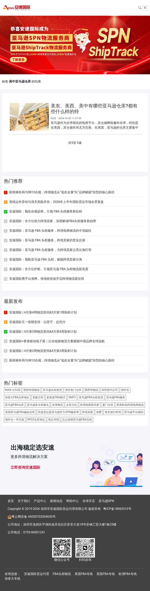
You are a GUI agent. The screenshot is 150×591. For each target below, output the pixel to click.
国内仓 (125, 390)
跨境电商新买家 (89, 405)
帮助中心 (72, 501)
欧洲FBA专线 (128, 574)
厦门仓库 (107, 405)
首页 (11, 501)
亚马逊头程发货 (52, 390)
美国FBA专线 (84, 574)
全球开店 (88, 501)
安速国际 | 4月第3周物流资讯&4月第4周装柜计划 (43, 331)
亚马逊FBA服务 (115, 397)
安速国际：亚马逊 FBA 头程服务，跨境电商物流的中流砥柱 (50, 230)
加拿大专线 (12, 578)
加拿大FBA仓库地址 (17, 397)
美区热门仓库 (73, 390)
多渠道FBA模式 (55, 397)
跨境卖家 (87, 412)
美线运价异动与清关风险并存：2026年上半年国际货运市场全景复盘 (56, 202)
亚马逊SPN (106, 501)
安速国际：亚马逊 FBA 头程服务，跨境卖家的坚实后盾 (47, 240)
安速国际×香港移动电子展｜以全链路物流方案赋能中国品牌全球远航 (57, 341)
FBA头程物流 (62, 574)
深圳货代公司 (109, 390)
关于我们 (24, 501)
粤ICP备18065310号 (117, 509)
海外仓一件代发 (14, 419)
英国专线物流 (31, 390)
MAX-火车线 (12, 390)
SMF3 (72, 397)
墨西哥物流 (91, 390)
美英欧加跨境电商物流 (130, 405)
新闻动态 (56, 501)
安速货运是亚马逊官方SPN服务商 (58, 412)
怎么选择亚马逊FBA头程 (77, 419)
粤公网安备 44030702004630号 (34, 516)
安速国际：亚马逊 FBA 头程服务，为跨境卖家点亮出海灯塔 (50, 250)
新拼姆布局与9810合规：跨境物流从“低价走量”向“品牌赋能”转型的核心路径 (61, 192)
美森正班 (37, 397)
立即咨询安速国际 (25, 467)
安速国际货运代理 (36, 574)
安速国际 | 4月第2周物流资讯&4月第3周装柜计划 (43, 351)
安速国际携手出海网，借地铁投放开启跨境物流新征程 (46, 279)
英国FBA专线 (105, 574)
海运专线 (53, 419)
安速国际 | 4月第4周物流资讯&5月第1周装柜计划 (43, 312)
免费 (99, 412)
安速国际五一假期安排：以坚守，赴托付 (37, 322)
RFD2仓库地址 (36, 419)
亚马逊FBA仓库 (14, 405)
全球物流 (57, 405)
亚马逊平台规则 (133, 412)
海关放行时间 (113, 412)
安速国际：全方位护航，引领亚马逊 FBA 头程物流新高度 (48, 269)
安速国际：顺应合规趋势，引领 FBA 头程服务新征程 (45, 211)
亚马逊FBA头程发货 (91, 397)
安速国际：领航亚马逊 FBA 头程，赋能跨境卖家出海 (45, 259)
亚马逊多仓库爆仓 (38, 405)
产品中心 (40, 501)
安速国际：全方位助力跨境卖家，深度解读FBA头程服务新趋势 (52, 221)
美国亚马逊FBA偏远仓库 (20, 412)
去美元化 (71, 405)
